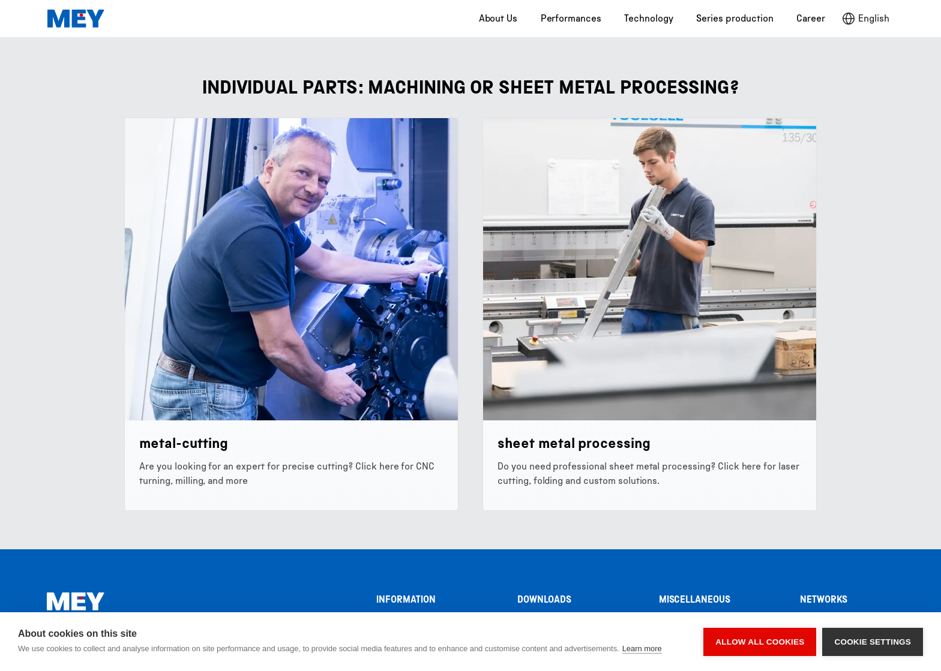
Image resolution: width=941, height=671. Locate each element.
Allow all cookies (759, 641)
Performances (571, 18)
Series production (734, 18)
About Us (498, 18)
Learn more (642, 648)
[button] (865, 19)
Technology (648, 18)
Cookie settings (872, 641)
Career (810, 18)
